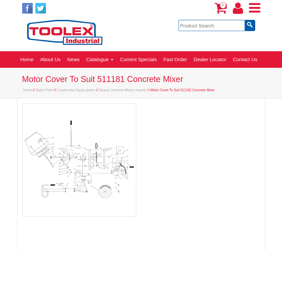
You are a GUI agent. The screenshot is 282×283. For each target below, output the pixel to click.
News (73, 59)
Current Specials (138, 59)
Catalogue (100, 59)
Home (27, 59)
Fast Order (175, 59)
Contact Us (245, 59)
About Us (50, 59)
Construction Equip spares (76, 90)
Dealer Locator (210, 59)
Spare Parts (44, 90)
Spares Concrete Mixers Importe (123, 90)
